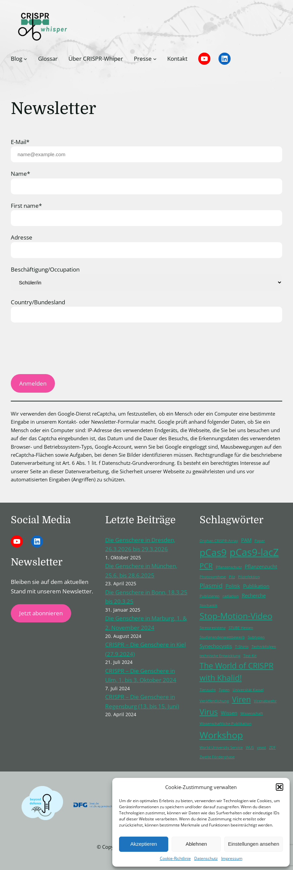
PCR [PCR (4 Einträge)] (206, 565)
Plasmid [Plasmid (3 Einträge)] (211, 586)
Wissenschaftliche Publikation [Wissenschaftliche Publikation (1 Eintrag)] (226, 723)
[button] (279, 787)
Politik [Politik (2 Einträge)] (233, 586)
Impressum (231, 858)
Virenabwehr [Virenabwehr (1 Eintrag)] (265, 701)
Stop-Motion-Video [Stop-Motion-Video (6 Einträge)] (236, 615)
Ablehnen (196, 844)
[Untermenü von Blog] (25, 58)
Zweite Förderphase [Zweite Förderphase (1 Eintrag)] (217, 757)
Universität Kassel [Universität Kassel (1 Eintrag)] (248, 689)
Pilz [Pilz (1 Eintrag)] (232, 576)
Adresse (21, 237)
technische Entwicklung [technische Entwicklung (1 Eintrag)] (220, 655)
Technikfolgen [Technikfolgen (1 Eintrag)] (264, 646)
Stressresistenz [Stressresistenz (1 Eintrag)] (213, 627)
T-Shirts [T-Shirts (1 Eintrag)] (241, 646)
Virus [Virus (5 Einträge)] (209, 712)
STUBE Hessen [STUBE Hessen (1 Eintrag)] (241, 627)
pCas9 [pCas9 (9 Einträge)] (213, 552)
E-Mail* (20, 142)
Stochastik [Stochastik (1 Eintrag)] (208, 605)
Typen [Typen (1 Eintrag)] (224, 689)
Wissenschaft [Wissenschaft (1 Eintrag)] (251, 713)
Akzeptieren (143, 844)
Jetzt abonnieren (41, 613)
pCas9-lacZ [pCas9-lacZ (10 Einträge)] (254, 552)
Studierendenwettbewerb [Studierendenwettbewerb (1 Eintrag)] (222, 637)
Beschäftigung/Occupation (45, 269)
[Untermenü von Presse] (154, 58)
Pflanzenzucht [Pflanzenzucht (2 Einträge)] (261, 566)
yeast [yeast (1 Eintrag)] (261, 747)
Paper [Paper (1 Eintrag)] (260, 540)
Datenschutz (206, 858)
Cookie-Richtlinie (175, 858)
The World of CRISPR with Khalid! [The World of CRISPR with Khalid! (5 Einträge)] (236, 672)
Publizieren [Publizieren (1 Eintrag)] (209, 596)
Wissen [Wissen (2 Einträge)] (229, 712)
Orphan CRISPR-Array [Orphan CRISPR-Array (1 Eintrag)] (219, 540)
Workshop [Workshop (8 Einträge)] (221, 735)
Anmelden (33, 383)
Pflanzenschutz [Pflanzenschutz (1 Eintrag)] (229, 567)
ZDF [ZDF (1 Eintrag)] (272, 747)
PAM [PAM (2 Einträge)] (246, 540)
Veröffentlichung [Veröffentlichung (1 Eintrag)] (214, 701)
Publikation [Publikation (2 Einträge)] (256, 586)
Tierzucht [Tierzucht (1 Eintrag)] (208, 689)
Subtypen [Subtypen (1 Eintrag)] (256, 637)
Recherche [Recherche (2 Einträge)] (254, 595)
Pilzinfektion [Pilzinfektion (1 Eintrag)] (249, 576)
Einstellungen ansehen (253, 844)
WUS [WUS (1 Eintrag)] (250, 747)
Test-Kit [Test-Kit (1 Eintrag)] (250, 655)
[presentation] (62, 352)
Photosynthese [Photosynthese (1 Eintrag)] (213, 576)
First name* (26, 205)
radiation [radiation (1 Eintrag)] (231, 596)
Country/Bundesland (38, 302)
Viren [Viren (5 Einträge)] (241, 699)
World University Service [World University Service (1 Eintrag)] (221, 747)
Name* (20, 173)
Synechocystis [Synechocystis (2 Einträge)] (216, 646)
